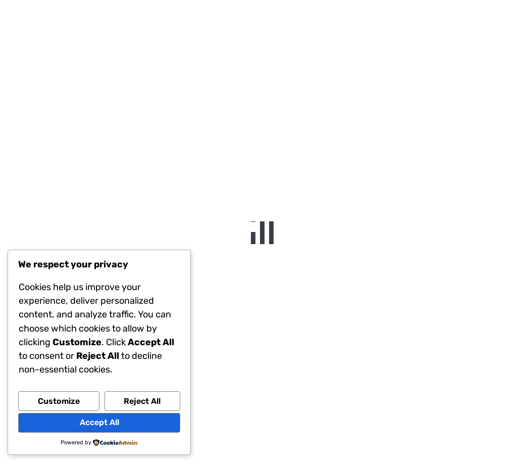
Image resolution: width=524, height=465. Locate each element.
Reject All (142, 401)
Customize (59, 401)
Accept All (99, 422)
